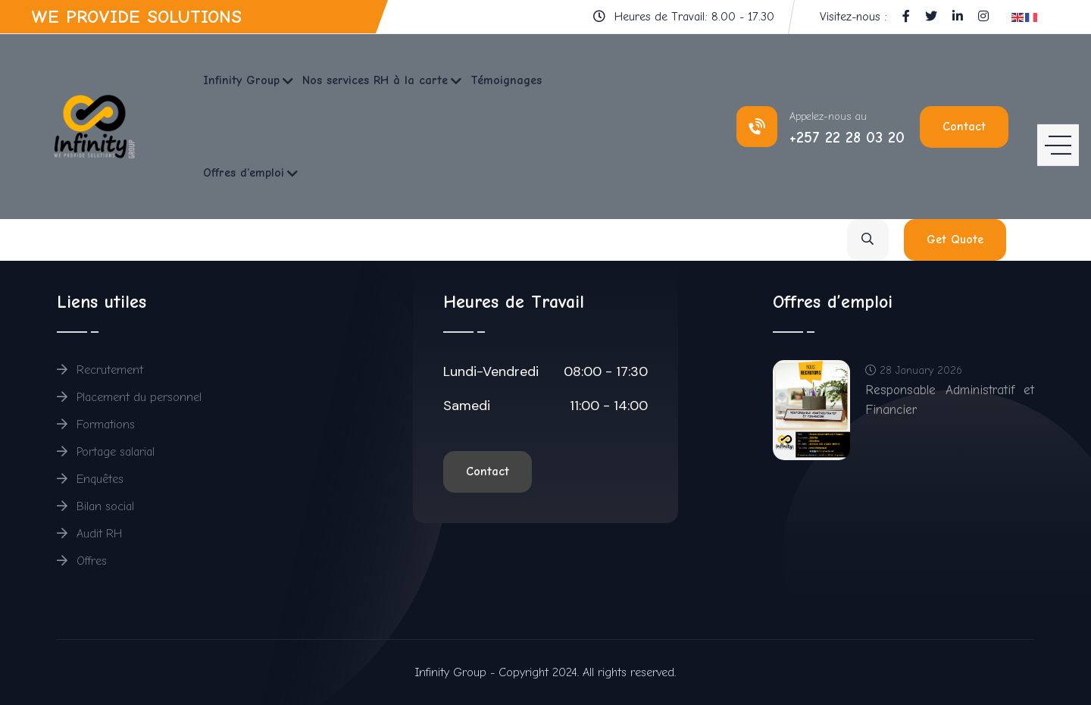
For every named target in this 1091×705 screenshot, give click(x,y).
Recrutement (100, 370)
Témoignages (506, 80)
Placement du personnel (129, 397)
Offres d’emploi (243, 173)
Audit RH (90, 533)
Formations (96, 424)
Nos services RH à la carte (375, 80)
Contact (964, 126)
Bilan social (95, 506)
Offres (82, 561)
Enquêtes (90, 479)
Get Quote (955, 239)
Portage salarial (106, 452)
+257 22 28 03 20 (847, 137)
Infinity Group (241, 80)
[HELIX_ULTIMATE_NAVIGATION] (1058, 127)
